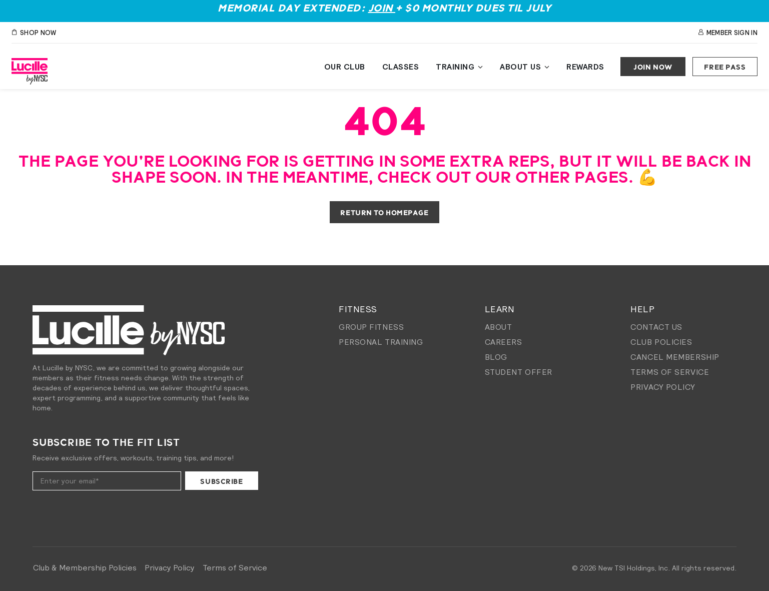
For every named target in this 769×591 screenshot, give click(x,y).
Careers (503, 341)
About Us (520, 66)
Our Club (344, 66)
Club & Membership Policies (85, 567)
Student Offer (518, 371)
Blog (496, 356)
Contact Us (656, 326)
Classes (400, 66)
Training (455, 66)
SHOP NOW (34, 33)
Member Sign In (727, 33)
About (498, 326)
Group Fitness (371, 326)
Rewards (585, 66)
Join (382, 9)
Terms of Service (669, 371)
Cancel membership (674, 356)
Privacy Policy (662, 386)
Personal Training (381, 341)
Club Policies (661, 341)
